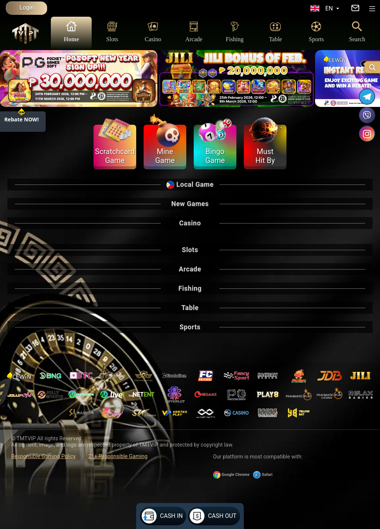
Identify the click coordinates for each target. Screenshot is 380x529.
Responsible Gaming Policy (43, 456)
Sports (316, 31)
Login (26, 7)
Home (71, 31)
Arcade (193, 31)
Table (275, 31)
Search (357, 31)
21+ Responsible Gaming (118, 456)
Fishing (234, 31)
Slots (112, 31)
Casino (153, 31)
